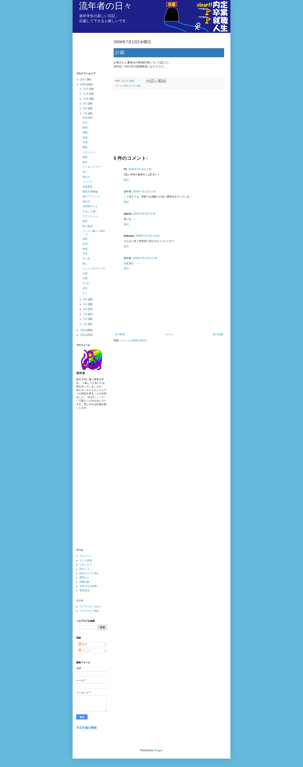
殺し (85, 263)
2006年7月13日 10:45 (147, 235)
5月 (85, 304)
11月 (86, 93)
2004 (83, 334)
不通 (85, 142)
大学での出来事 (88, 586)
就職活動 (84, 581)
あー (85, 171)
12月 (86, 88)
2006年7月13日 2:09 (139, 169)
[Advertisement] (169, 123)
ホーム (169, 334)
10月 (86, 98)
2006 (83, 84)
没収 (85, 238)
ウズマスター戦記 (89, 610)
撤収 (85, 147)
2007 (83, 79)
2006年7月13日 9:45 (144, 213)
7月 (85, 113)
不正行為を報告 (86, 727)
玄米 (85, 288)
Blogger (158, 750)
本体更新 (87, 186)
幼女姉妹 (87, 117)
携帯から (84, 577)
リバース (87, 181)
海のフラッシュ (91, 196)
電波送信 (84, 590)
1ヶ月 (85, 283)
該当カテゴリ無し (133, 85)
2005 (83, 330)
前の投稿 (218, 334)
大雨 (85, 273)
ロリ (85, 293)
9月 (85, 103)
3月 (85, 314)
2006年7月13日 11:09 (145, 258)
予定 (85, 253)
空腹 (85, 278)
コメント (85, 650)
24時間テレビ (90, 206)
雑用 (85, 127)
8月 (85, 108)
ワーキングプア (91, 166)
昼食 (85, 248)
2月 (85, 318)
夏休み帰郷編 (90, 191)
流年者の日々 (105, 6)
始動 (85, 132)
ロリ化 (86, 258)
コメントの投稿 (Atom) (133, 340)
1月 (85, 324)
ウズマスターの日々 (90, 606)
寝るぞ (86, 176)
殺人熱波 (87, 226)
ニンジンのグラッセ (93, 268)
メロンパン (88, 152)
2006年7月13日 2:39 (144, 191)
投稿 (82, 644)
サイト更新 (85, 560)
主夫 (85, 122)
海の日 (86, 201)
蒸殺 (85, 157)
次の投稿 (120, 334)
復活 (85, 221)
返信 (126, 179)
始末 (85, 162)
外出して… (85, 569)
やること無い (90, 211)
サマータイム (90, 216)
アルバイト (85, 556)
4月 (85, 309)
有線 (85, 137)
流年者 (127, 191)
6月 (85, 299)
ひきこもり (85, 564)
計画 (85, 243)
